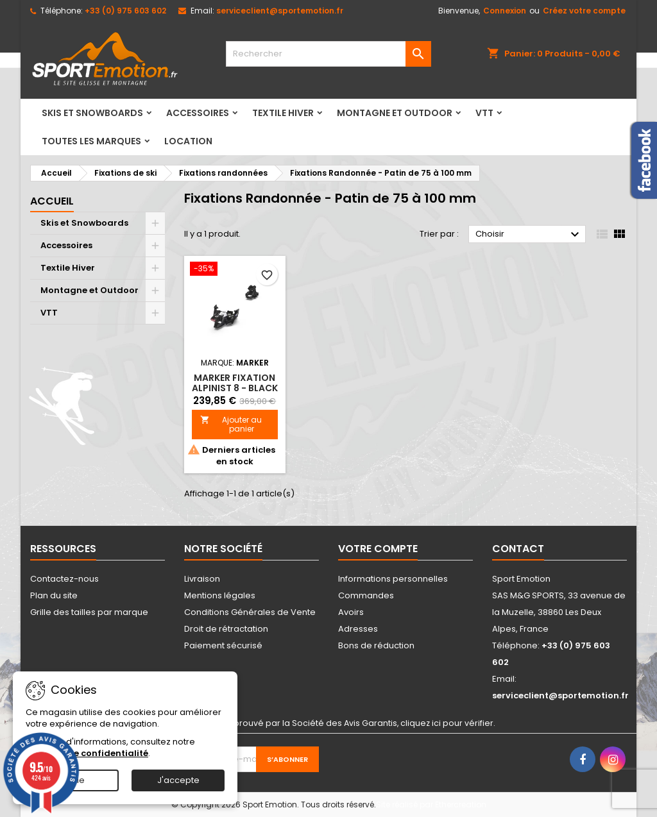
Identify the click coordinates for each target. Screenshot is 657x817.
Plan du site (54, 595)
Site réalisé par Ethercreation (431, 804)
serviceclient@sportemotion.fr (279, 10)
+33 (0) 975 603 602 (125, 10)
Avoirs (351, 612)
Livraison (202, 579)
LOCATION (188, 141)
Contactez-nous (64, 579)
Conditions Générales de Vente (250, 612)
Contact (518, 548)
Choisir (529, 234)
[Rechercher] (328, 54)
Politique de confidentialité (87, 753)
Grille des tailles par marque (89, 612)
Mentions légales (219, 595)
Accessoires (197, 112)
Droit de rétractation (226, 629)
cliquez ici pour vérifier (446, 723)
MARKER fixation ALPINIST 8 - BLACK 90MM (235, 388)
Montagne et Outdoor (394, 112)
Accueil (52, 201)
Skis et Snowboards (92, 112)
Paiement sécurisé (223, 645)
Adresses (358, 629)
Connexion (504, 10)
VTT (484, 112)
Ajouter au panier (231, 424)
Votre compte (378, 548)
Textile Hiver (283, 112)
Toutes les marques (91, 141)
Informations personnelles (393, 579)
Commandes (366, 595)
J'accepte (178, 780)
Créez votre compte (584, 10)
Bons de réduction (376, 645)
